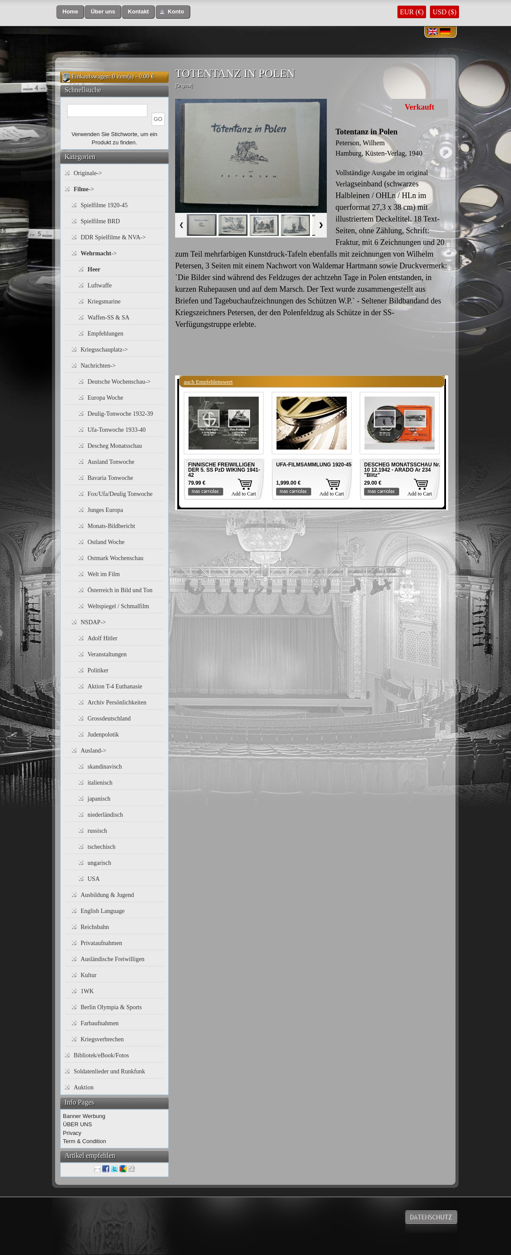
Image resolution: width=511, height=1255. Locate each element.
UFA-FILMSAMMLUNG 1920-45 (314, 465)
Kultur (89, 975)
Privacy (72, 1133)
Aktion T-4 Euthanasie (115, 686)
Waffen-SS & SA (109, 317)
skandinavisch (105, 766)
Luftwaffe (100, 285)
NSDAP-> (93, 622)
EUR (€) (412, 12)
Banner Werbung (84, 1116)
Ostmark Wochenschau (115, 558)
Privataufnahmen (101, 943)
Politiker (98, 670)
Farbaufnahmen (100, 1023)
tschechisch (102, 847)
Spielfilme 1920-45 (104, 205)
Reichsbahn (95, 927)
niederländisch (105, 815)
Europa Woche (105, 397)
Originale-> (88, 173)
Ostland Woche (106, 542)
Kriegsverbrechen (102, 1039)
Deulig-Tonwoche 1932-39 (120, 414)
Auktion (84, 1087)
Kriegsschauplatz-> (104, 349)
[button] (70, 12)
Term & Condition (84, 1141)
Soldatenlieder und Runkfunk (109, 1071)
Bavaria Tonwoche (110, 478)
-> (84, 189)
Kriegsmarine (104, 301)
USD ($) (444, 12)
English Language (102, 911)
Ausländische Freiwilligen (112, 959)
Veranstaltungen (107, 654)
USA (94, 879)
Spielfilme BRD (100, 221)
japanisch (99, 798)
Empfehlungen (105, 333)
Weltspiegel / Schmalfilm (118, 606)
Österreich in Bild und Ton (120, 590)
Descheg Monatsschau (115, 446)
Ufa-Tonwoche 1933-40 (117, 430)
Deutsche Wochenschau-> (119, 381)
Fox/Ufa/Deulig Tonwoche (120, 494)
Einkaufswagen (90, 76)
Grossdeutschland (109, 718)
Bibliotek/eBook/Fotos (101, 1055)
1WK (87, 991)
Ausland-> (93, 750)
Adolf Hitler (102, 638)
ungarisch (99, 863)
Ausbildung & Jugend (107, 895)
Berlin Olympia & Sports (111, 1007)
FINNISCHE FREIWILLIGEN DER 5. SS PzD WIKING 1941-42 (224, 470)
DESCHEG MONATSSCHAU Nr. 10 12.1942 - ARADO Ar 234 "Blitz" (402, 470)
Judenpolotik (103, 734)
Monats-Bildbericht (111, 526)
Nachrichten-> (98, 365)
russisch (97, 831)
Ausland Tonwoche (111, 462)
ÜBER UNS (77, 1124)
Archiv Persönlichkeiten (117, 702)
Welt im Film (104, 574)
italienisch (100, 782)
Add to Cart (243, 494)
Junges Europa (105, 510)
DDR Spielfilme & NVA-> (113, 237)
